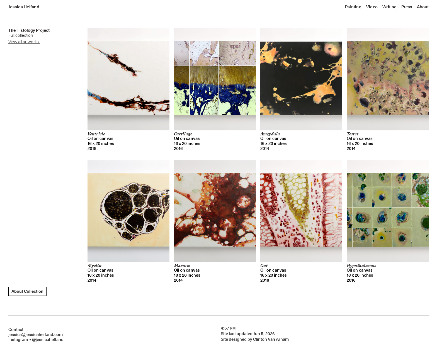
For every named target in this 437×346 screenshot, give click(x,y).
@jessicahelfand (48, 339)
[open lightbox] (128, 79)
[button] (353, 7)
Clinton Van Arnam (271, 339)
